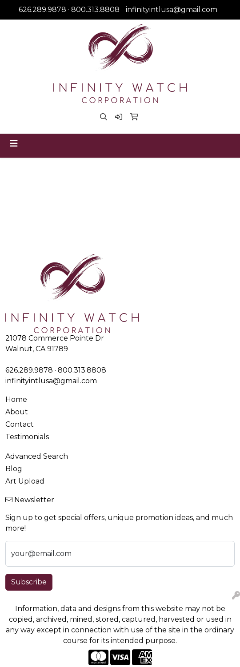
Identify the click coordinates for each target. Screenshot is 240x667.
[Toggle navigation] (13, 143)
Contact (19, 424)
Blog (13, 469)
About (16, 412)
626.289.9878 (42, 9)
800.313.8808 (95, 9)
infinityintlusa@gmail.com (171, 9)
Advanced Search (36, 456)
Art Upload (24, 481)
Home (16, 399)
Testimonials (27, 437)
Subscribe (29, 582)
